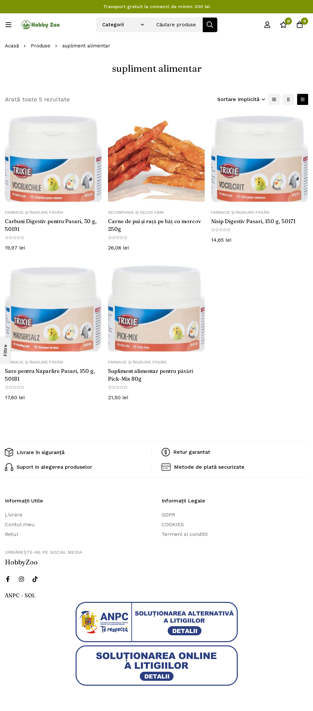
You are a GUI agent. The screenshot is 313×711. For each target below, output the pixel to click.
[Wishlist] (283, 24)
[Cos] (300, 24)
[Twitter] (35, 578)
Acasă (12, 46)
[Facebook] (8, 578)
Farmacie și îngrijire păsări (34, 212)
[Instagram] (21, 578)
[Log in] (267, 24)
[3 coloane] (302, 99)
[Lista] (274, 99)
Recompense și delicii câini (136, 212)
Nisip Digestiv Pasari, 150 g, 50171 (253, 221)
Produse (40, 46)
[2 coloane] (288, 99)
